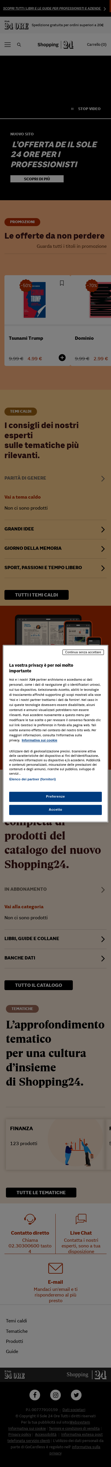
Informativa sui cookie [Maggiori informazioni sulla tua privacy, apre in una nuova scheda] (39, 740)
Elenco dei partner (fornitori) (32, 779)
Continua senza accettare (83, 652)
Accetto (55, 809)
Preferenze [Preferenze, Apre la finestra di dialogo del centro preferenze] (55, 796)
